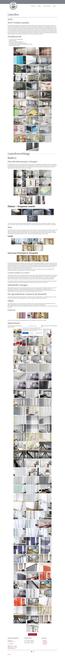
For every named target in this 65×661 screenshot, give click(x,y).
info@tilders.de (12, 648)
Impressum (45, 644)
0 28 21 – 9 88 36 (14, 646)
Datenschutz (45, 642)
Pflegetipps (45, 641)
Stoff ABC (44, 640)
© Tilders (9, 654)
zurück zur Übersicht (32, 634)
